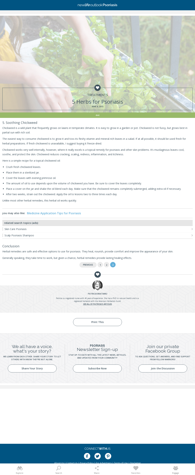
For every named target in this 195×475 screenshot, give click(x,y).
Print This (97, 322)
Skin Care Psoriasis (16, 229)
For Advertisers (104, 463)
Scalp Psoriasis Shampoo (19, 235)
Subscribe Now (97, 368)
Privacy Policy (87, 463)
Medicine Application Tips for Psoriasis (54, 213)
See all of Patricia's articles (97, 304)
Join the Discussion (163, 368)
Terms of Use (121, 463)
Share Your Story (32, 368)
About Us (59, 463)
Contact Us (71, 463)
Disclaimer (135, 463)
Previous (88, 264)
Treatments (97, 95)
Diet (97, 115)
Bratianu (97, 293)
